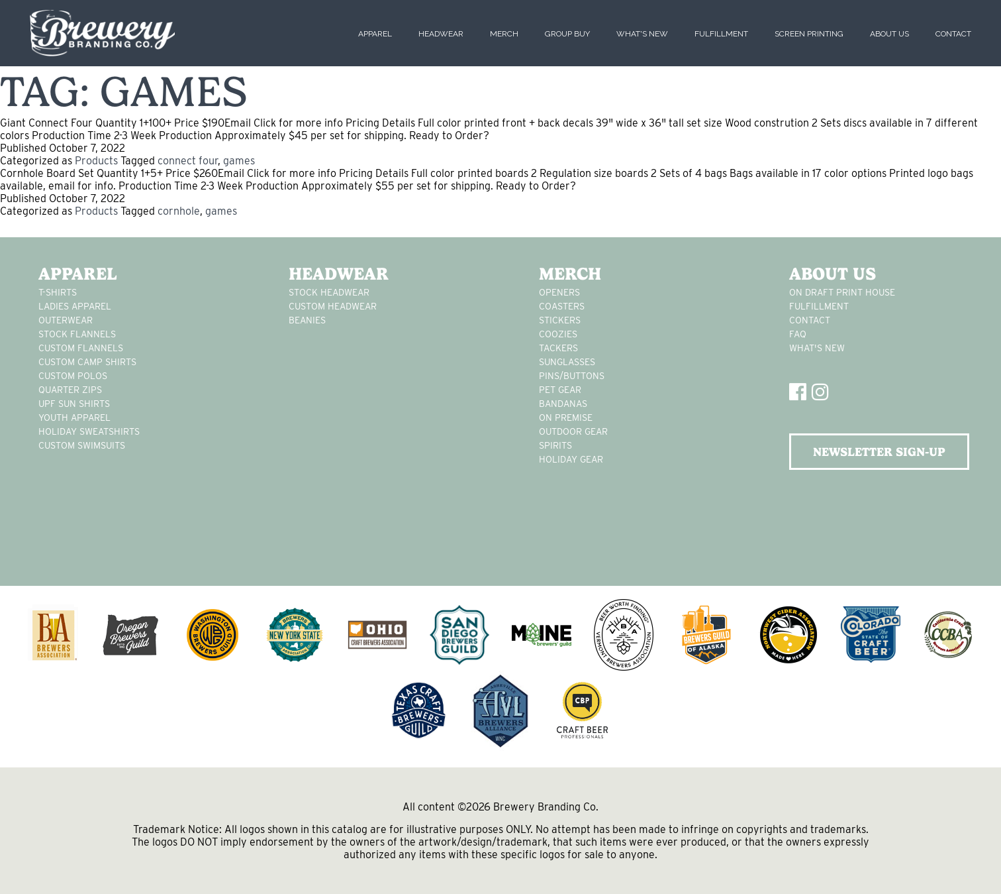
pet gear (560, 389)
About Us (889, 33)
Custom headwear (333, 306)
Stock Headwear (329, 292)
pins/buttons (571, 375)
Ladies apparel (74, 306)
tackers (558, 348)
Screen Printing (809, 33)
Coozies (558, 334)
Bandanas (563, 403)
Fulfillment (721, 33)
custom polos (72, 375)
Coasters (562, 306)
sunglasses (567, 362)
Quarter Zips (70, 389)
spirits (555, 445)
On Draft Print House (842, 292)
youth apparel (74, 417)
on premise (566, 417)
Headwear (440, 33)
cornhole (179, 211)
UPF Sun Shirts (74, 403)
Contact (953, 33)
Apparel (375, 33)
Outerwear (65, 320)
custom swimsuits (81, 445)
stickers (560, 320)
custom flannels (80, 348)
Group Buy (567, 33)
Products (96, 160)
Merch (504, 33)
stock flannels (77, 334)
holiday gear (571, 459)
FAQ (797, 334)
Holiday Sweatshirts (89, 431)
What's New (642, 33)
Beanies (307, 320)
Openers (559, 292)
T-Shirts (57, 292)
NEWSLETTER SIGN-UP (879, 452)
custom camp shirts (87, 362)
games (239, 160)
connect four (188, 160)
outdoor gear (573, 431)
